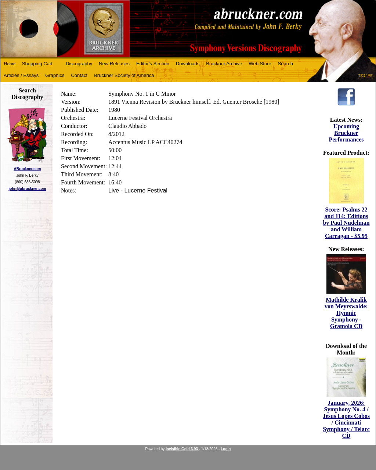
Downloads (187, 63)
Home (9, 63)
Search (285, 63)
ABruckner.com (27, 169)
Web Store (260, 63)
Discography (79, 63)
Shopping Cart (37, 63)
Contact (79, 75)
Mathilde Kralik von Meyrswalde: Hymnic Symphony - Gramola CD (346, 313)
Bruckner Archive (224, 63)
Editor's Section (152, 63)
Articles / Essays (21, 75)
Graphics (54, 75)
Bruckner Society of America (124, 75)
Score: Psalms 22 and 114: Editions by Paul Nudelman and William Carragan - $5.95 (346, 222)
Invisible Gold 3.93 (182, 449)
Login (226, 449)
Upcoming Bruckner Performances (346, 133)
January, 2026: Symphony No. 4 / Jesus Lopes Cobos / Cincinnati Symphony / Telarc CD (346, 419)
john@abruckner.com (27, 189)
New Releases (114, 63)
